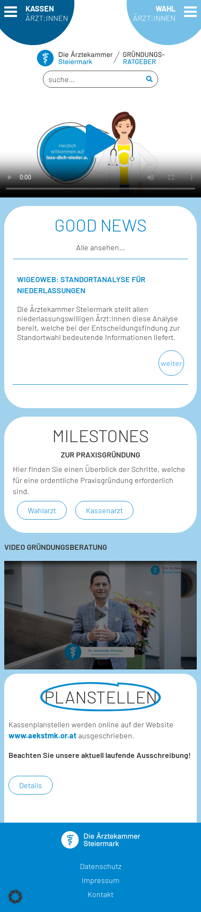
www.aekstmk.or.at (42, 735)
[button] (101, 141)
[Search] (149, 79)
